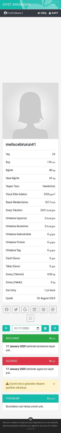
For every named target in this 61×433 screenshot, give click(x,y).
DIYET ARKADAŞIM (17, 5)
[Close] (54, 384)
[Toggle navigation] (53, 4)
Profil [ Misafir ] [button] (13, 13)
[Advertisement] (30, 50)
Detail (30, 429)
